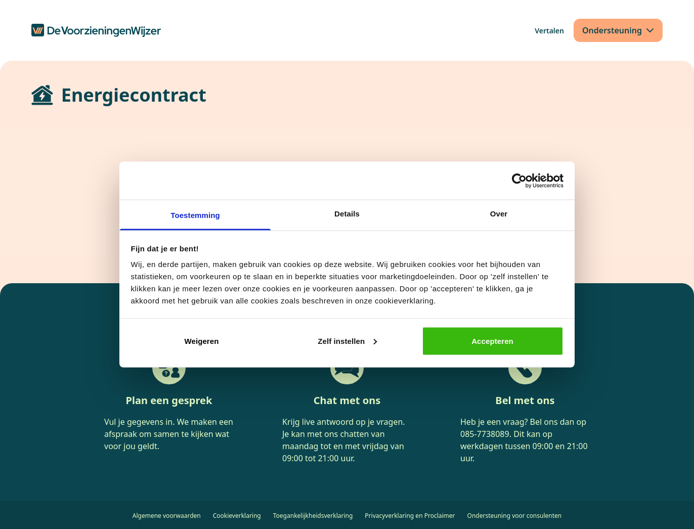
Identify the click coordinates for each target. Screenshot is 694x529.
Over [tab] (499, 213)
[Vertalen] (549, 30)
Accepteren (492, 340)
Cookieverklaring (237, 515)
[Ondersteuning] (618, 30)
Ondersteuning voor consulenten (514, 515)
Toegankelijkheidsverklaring (313, 515)
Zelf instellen (347, 340)
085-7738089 (484, 433)
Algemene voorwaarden (167, 515)
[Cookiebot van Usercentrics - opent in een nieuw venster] (519, 180)
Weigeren (201, 340)
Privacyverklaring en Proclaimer (410, 515)
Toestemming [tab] (195, 215)
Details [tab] (347, 213)
